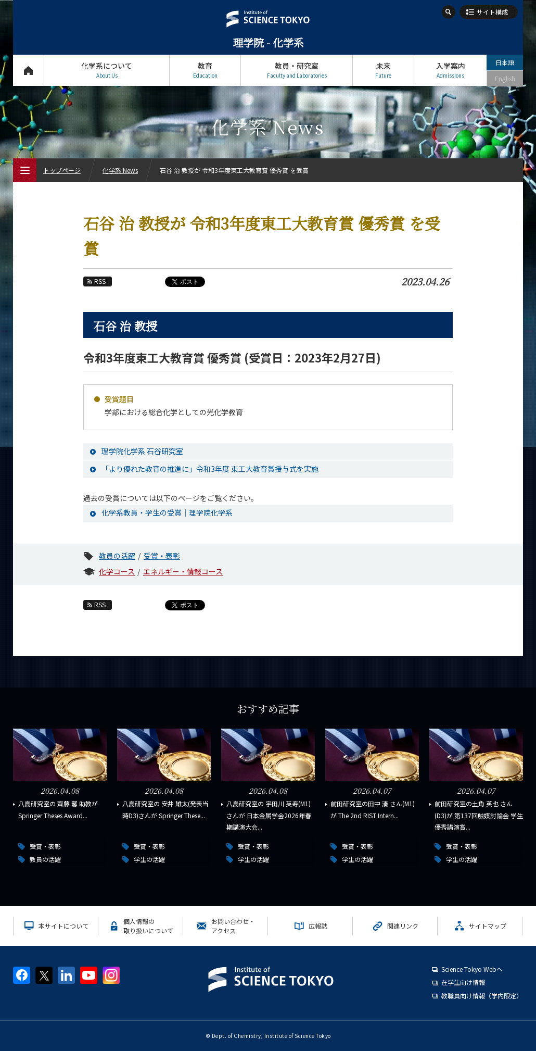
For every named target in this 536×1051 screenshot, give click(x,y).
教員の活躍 (117, 555)
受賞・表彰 (162, 555)
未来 (383, 70)
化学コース (117, 571)
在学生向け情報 (463, 982)
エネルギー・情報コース (183, 571)
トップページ (28, 70)
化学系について (106, 70)
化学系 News (120, 170)
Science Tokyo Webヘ (472, 969)
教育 (205, 70)
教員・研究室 (296, 70)
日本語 (504, 62)
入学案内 (450, 70)
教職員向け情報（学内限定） (481, 995)
